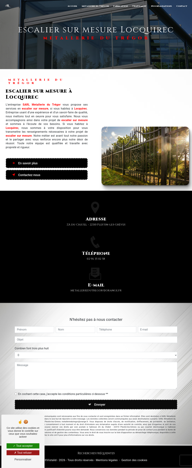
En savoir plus (25, 163)
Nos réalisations (161, 6)
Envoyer (100, 400)
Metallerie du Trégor (94, 6)
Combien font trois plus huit (32, 344)
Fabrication (120, 6)
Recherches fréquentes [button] (96, 454)
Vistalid (52, 460)
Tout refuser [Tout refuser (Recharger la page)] (23, 452)
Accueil (72, 6)
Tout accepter (23, 445)
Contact (181, 6)
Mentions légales (107, 460)
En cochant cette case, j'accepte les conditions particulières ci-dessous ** (63, 389)
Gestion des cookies (134, 460)
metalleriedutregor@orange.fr (96, 286)
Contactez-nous (26, 175)
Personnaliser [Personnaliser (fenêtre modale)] (23, 459)
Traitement (139, 6)
